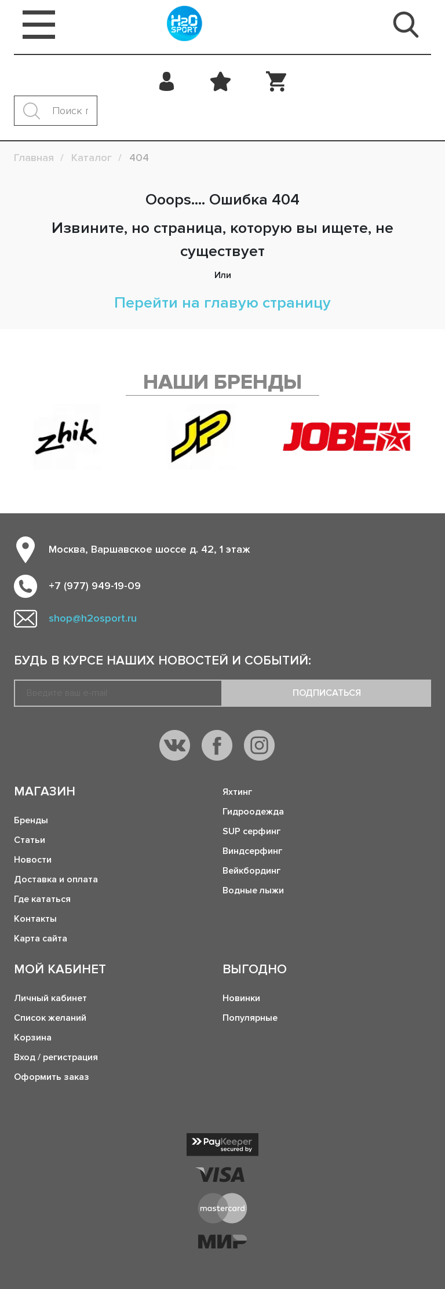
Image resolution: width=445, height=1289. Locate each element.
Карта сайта (40, 938)
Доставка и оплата (56, 879)
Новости (33, 860)
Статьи (29, 840)
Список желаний (50, 1018)
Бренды (31, 820)
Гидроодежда (253, 811)
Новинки (241, 998)
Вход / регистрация (56, 1057)
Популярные (250, 1018)
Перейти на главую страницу (222, 302)
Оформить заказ (51, 1077)
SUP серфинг (251, 831)
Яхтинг (237, 792)
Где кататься (42, 899)
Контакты (35, 919)
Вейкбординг (251, 871)
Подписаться (327, 693)
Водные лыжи (253, 890)
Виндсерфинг (252, 851)
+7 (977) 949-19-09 (95, 585)
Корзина (33, 1037)
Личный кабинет (50, 998)
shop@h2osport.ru (93, 618)
